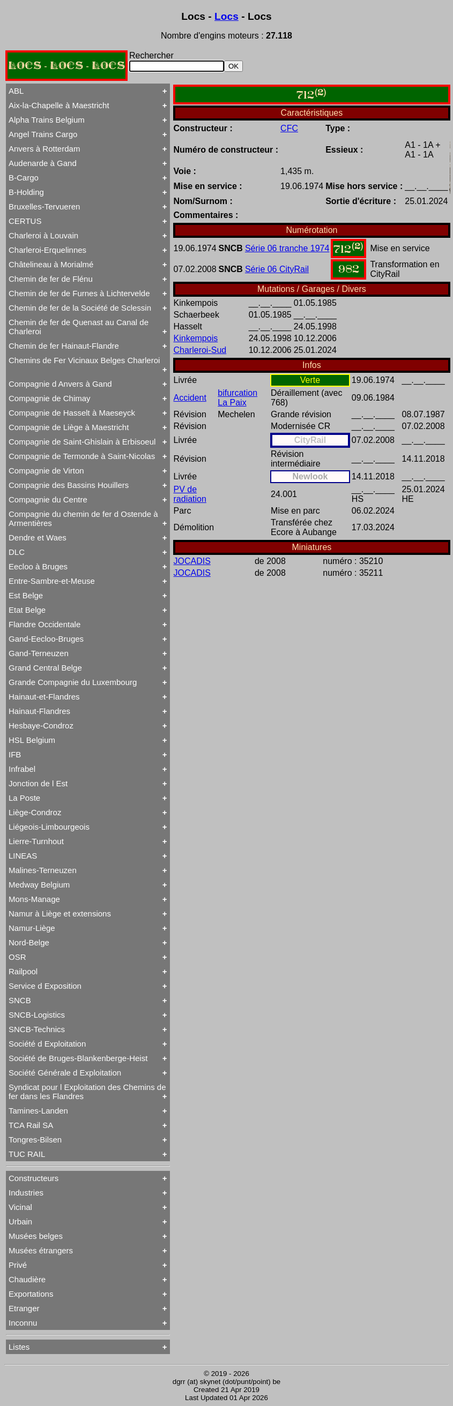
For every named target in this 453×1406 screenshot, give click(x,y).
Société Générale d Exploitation (65, 1072)
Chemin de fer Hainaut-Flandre (64, 345)
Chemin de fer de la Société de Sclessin (80, 307)
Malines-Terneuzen (43, 870)
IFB (15, 754)
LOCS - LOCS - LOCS (66, 65)
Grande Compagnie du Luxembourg (73, 682)
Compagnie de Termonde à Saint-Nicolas (82, 456)
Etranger (24, 1308)
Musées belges (36, 1235)
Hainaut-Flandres (39, 711)
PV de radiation (190, 494)
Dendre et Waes (37, 537)
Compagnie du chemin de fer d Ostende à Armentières (83, 518)
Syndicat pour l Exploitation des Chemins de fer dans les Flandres (87, 1091)
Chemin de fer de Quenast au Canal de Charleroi (78, 327)
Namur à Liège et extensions (60, 913)
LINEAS (23, 855)
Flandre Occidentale (44, 624)
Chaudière (27, 1279)
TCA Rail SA (31, 1125)
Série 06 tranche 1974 (287, 248)
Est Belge (26, 595)
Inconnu (23, 1322)
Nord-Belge (29, 942)
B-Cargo (24, 177)
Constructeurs (33, 1178)
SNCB (20, 1000)
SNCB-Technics (37, 1029)
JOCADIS (192, 561)
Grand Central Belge (45, 667)
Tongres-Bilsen (35, 1139)
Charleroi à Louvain (43, 235)
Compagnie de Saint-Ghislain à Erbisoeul (82, 441)
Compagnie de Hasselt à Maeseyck (72, 412)
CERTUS (25, 220)
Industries (26, 1192)
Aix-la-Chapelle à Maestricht (59, 105)
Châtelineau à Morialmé (51, 264)
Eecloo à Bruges (38, 566)
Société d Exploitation (47, 1043)
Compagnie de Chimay (50, 398)
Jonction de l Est (38, 783)
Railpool (23, 971)
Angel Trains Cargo (43, 134)
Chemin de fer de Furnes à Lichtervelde (79, 293)
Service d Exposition (45, 985)
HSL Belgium (32, 740)
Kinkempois (196, 338)
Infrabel (22, 768)
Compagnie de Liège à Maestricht (69, 427)
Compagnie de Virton (46, 470)
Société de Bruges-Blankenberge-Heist (78, 1058)
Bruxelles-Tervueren (44, 206)
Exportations (31, 1293)
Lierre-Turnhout (36, 841)
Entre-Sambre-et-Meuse (52, 580)
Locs (226, 16)
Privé (18, 1264)
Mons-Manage (34, 899)
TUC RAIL (27, 1154)
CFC (289, 128)
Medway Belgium (39, 884)
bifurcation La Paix (237, 397)
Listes (19, 1346)
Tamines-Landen (38, 1110)
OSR (17, 956)
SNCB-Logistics (37, 1014)
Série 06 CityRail (277, 269)
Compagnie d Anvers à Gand (60, 383)
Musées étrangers (41, 1250)
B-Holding (26, 192)
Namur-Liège (32, 928)
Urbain (20, 1221)
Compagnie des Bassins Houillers (69, 485)
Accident (190, 397)
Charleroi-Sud (200, 350)
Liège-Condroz (35, 812)
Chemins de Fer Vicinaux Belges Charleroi (84, 360)
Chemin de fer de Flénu (51, 278)
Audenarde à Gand (43, 163)
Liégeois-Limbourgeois (49, 826)
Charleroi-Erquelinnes (47, 249)
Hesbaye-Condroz (41, 725)
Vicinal (20, 1207)
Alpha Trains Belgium (47, 119)
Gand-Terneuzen (39, 653)
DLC (17, 552)
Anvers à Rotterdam (44, 148)
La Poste (24, 797)
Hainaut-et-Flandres (44, 696)
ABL (16, 90)
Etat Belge (27, 609)
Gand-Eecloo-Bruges (46, 638)
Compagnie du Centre (48, 499)
